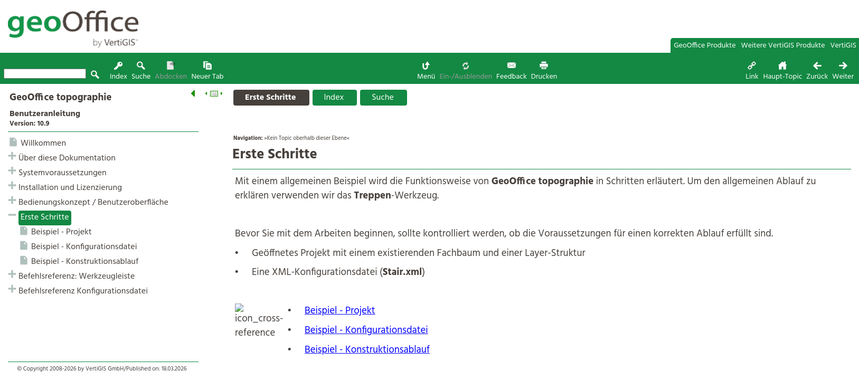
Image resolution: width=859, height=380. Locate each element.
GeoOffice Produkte (704, 46)
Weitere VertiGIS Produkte (783, 46)
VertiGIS (843, 46)
